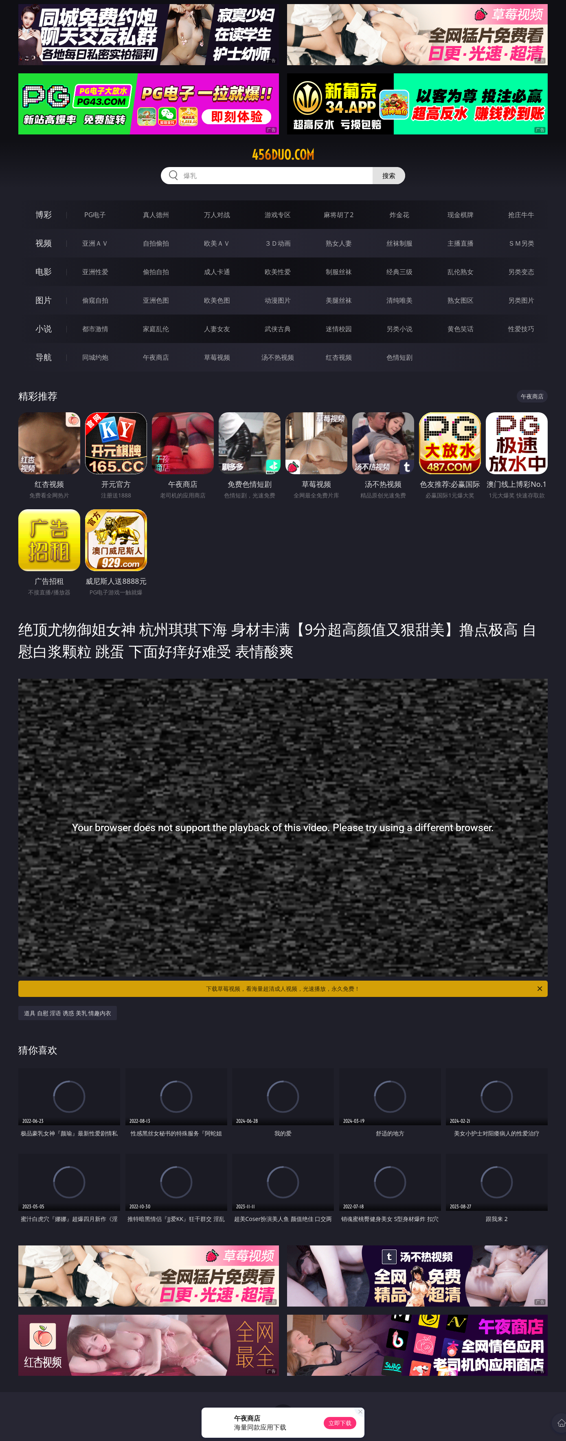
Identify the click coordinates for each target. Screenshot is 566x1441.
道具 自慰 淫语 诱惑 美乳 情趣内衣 (67, 1013)
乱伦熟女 (461, 271)
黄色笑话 (461, 328)
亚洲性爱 (95, 271)
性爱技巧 (521, 328)
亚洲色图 (156, 300)
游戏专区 (278, 214)
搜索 (388, 175)
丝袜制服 (399, 243)
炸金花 (399, 214)
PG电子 (95, 214)
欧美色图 (217, 300)
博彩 (43, 214)
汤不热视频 (277, 357)
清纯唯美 (399, 300)
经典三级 (399, 271)
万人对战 (217, 214)
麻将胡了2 (338, 214)
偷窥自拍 (95, 300)
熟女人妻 (339, 243)
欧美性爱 (278, 271)
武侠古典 (278, 328)
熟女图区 (461, 300)
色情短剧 (399, 357)
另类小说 (399, 328)
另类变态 (521, 271)
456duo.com (283, 155)
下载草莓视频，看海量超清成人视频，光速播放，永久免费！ (375, 989)
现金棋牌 (461, 214)
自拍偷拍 (156, 243)
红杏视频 (339, 357)
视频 (43, 243)
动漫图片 (278, 300)
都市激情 (95, 328)
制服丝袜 (339, 271)
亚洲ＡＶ (95, 243)
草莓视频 (217, 357)
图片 (43, 300)
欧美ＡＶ (217, 243)
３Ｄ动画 (278, 243)
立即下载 (340, 1423)
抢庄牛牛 (521, 214)
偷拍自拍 (156, 271)
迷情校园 (339, 328)
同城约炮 (95, 357)
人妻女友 (217, 328)
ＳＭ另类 (521, 243)
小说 (43, 328)
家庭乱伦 (156, 328)
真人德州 (156, 214)
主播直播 (461, 243)
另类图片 (521, 300)
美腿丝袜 (339, 300)
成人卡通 (217, 271)
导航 (43, 357)
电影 (43, 271)
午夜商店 (156, 357)
